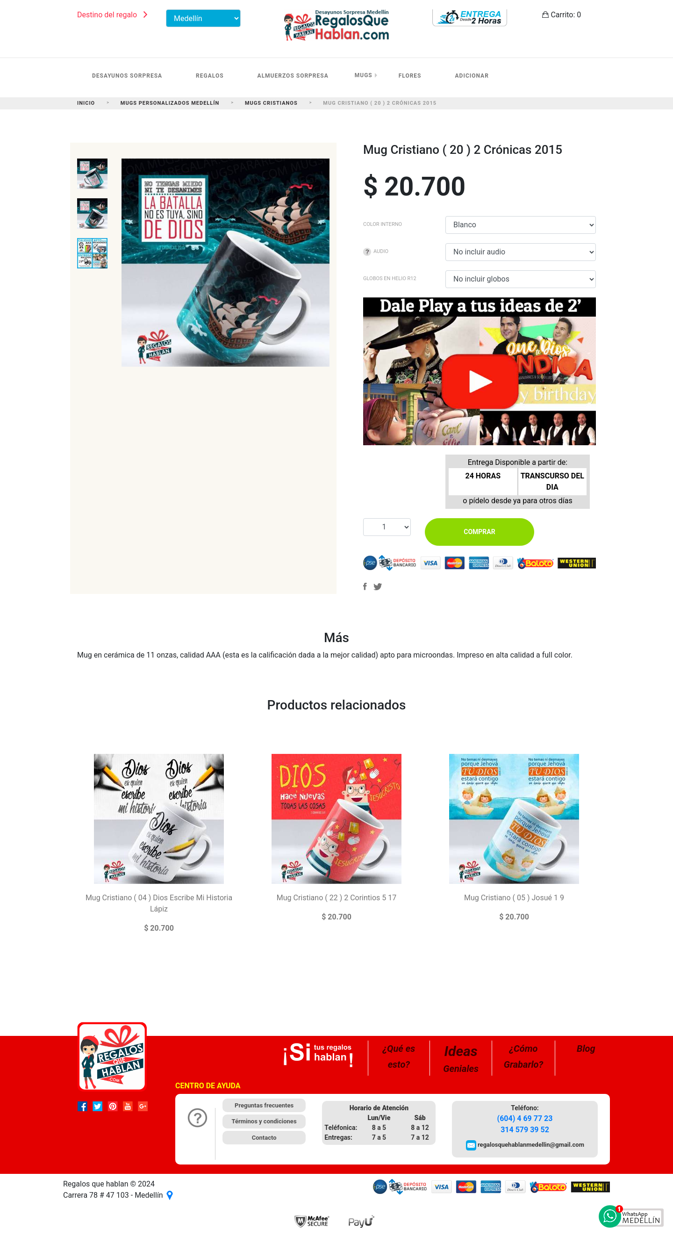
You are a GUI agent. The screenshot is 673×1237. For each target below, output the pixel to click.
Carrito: (561, 14)
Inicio (86, 103)
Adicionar (472, 75)
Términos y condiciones (264, 1121)
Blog (586, 1048)
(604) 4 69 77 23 (525, 1118)
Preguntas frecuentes (264, 1105)
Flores (410, 75)
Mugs (363, 75)
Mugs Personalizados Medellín (170, 103)
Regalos (209, 75)
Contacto (264, 1137)
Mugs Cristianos (271, 103)
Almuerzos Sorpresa (293, 75)
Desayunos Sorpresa (127, 75)
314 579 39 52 (525, 1129)
